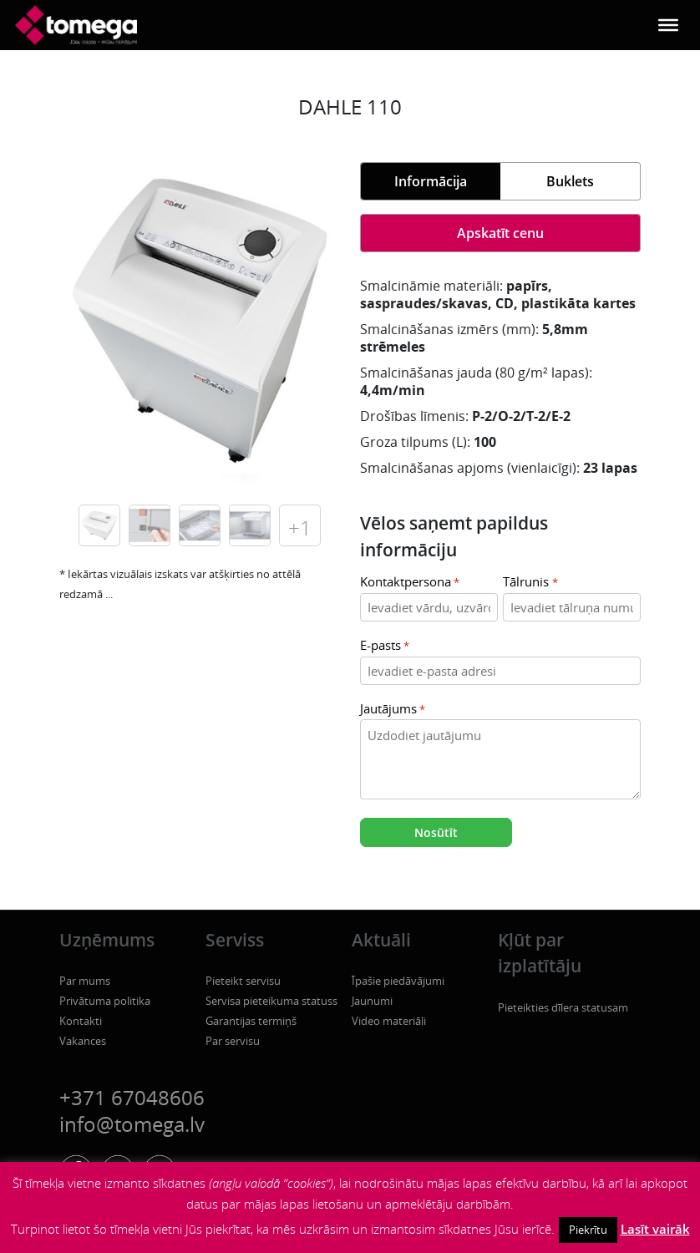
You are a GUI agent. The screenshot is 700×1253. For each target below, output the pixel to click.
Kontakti (80, 1020)
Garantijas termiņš (251, 1020)
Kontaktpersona (409, 582)
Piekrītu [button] (588, 1229)
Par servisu (232, 1040)
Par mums (84, 980)
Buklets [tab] (570, 181)
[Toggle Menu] (668, 25)
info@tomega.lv (132, 1124)
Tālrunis (530, 582)
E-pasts (384, 646)
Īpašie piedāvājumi (398, 980)
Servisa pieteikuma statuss (271, 1000)
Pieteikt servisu (243, 980)
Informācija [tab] (430, 181)
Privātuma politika (104, 1000)
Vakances (82, 1040)
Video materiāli (389, 1020)
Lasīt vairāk (655, 1228)
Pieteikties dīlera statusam (563, 1007)
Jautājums (392, 709)
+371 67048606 (132, 1097)
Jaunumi (372, 1000)
